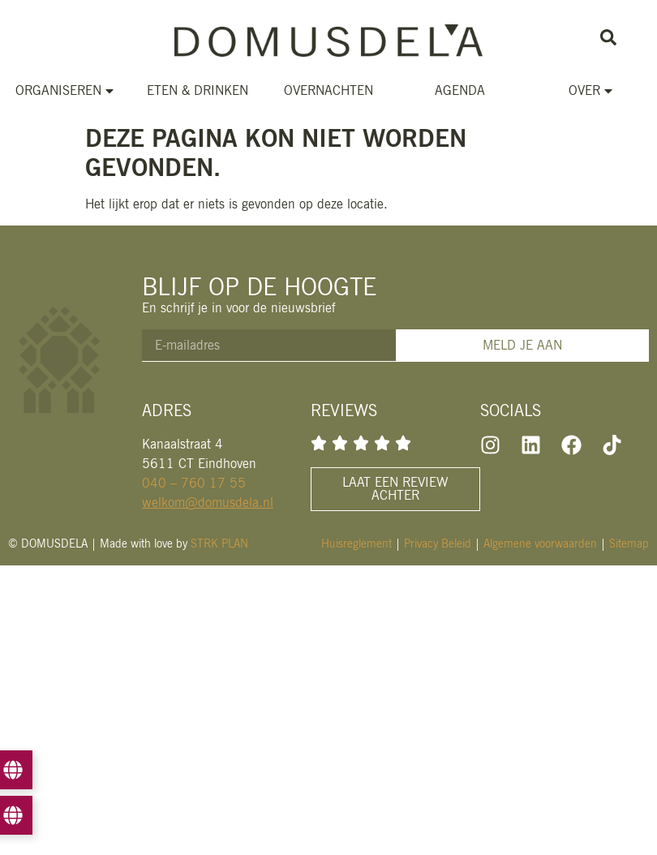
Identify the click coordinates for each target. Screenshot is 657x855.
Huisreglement (356, 543)
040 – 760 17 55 (194, 483)
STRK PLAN (219, 543)
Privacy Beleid (437, 543)
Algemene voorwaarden (540, 543)
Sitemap (629, 543)
